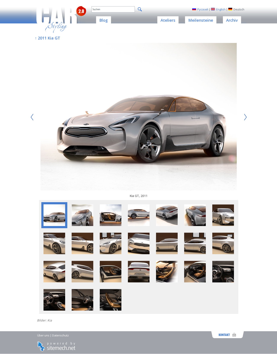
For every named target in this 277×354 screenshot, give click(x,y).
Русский (202, 9)
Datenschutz (60, 335)
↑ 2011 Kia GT (47, 38)
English (220, 9)
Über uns (43, 335)
